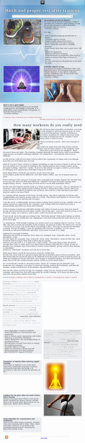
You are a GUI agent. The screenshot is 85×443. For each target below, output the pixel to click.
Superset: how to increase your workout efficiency (23, 117)
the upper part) (9, 325)
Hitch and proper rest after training (42, 10)
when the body (32, 290)
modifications (9, 286)
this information (26, 299)
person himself (22, 286)
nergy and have (34, 305)
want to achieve (71, 277)
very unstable (25, 308)
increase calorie (10, 281)
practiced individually (59, 343)
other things (19, 321)
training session (64, 332)
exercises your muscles (30, 316)
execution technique (12, 303)
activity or (15, 316)
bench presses (9, 305)
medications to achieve (44, 277)
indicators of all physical (56, 353)
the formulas (21, 305)
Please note (26, 303)
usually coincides (11, 299)
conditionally (32, 314)
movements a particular (22, 301)
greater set (16, 284)
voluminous (8, 321)
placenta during (10, 292)
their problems (15, 297)
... (5, 373)
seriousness (25, 312)
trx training (73, 343)
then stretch (23, 323)
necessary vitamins (26, 281)
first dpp (47, 32)
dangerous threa (10, 323)
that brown (27, 318)
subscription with (11, 308)
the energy (21, 290)
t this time (26, 284)
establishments (25, 288)
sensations (14, 312)
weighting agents (56, 348)
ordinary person (21, 294)
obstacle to (36, 284)
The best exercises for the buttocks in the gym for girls (60, 119)
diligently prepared (31, 297)
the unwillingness (20, 310)
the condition (34, 323)
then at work (30, 321)
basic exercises (72, 344)
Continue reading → (52, 28)
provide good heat (18, 314)
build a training (16, 277)
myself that (22, 292)
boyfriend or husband (12, 318)
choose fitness (28, 277)
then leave (36, 303)
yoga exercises (61, 356)
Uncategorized (59, 277)
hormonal (14, 288)
